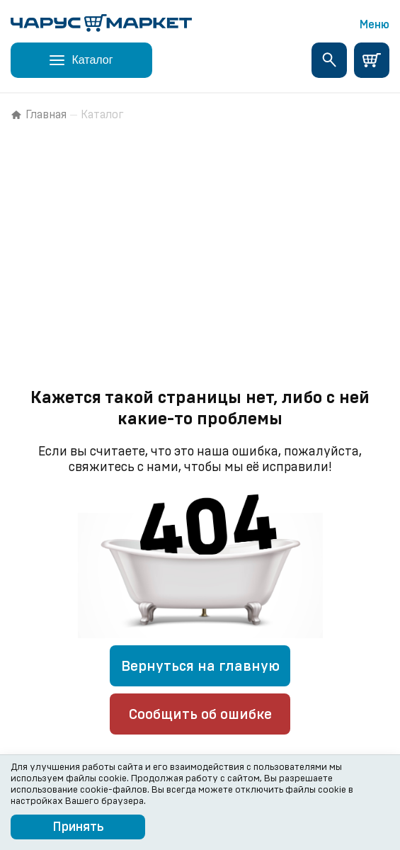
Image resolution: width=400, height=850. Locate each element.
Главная (39, 114)
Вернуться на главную (200, 666)
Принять (78, 827)
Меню (374, 24)
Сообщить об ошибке (200, 715)
